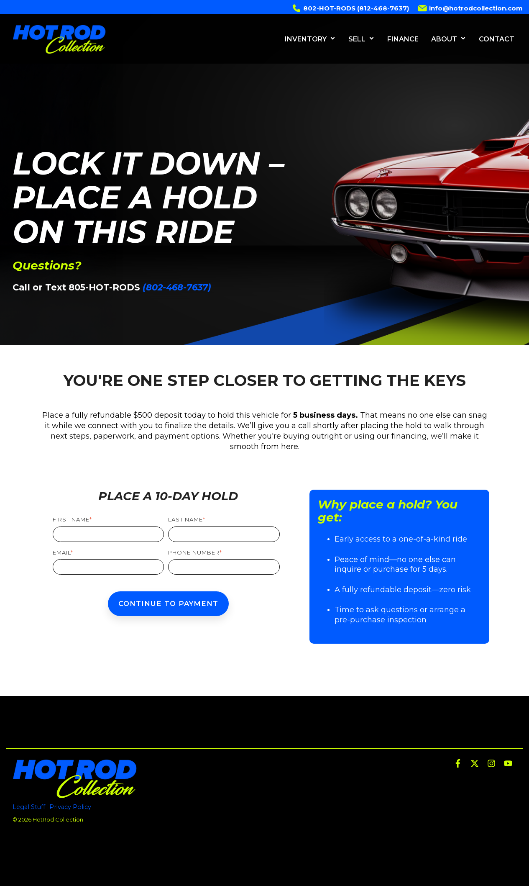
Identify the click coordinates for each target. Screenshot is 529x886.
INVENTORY (310, 39)
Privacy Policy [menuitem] (70, 807)
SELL (361, 39)
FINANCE (403, 39)
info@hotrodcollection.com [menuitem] (470, 7)
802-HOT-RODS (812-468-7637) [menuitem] (350, 7)
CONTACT (496, 39)
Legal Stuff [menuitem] (29, 807)
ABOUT (448, 39)
